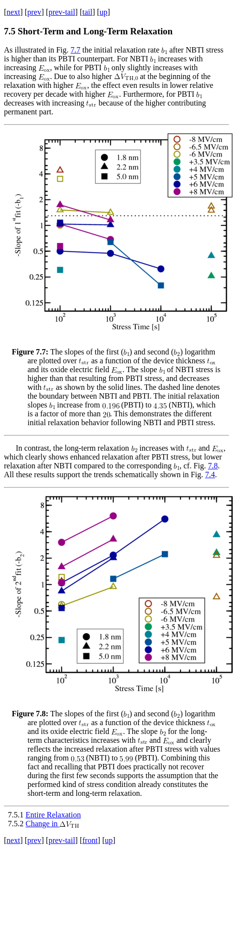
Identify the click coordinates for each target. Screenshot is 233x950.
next (13, 12)
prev (34, 12)
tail (87, 12)
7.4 (210, 474)
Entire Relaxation (53, 815)
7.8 (213, 465)
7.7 (76, 50)
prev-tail (62, 12)
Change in (52, 823)
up (104, 12)
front (89, 840)
